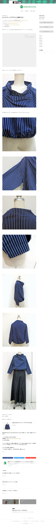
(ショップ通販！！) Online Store (46, 22)
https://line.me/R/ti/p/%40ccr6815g (15, 438)
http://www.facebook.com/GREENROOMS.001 (15, 21)
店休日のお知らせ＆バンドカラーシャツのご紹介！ (10, 481)
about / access (46, 31)
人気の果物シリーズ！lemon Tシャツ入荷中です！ (10, 490)
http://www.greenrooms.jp (24, 20)
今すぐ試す (38, 1)
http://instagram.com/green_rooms (13, 23)
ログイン (44, 1)
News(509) (3, 451)
